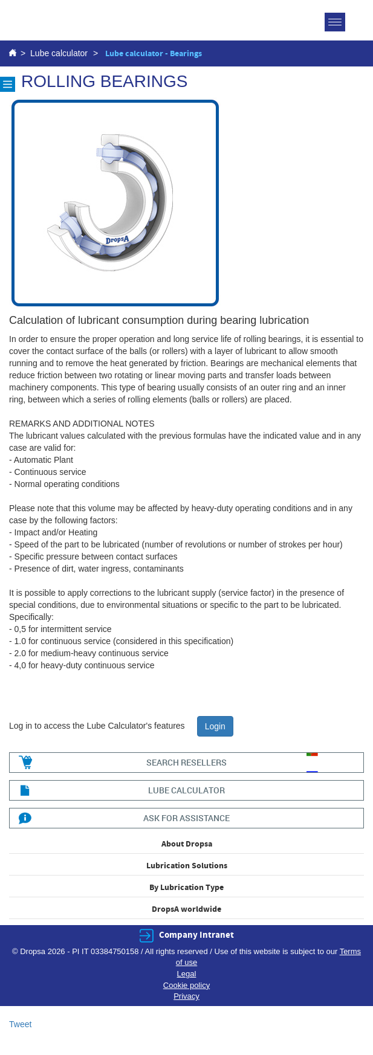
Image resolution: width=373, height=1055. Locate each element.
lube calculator (186, 790)
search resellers (186, 762)
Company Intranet (196, 935)
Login (215, 726)
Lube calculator (59, 53)
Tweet (20, 1024)
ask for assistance (186, 818)
